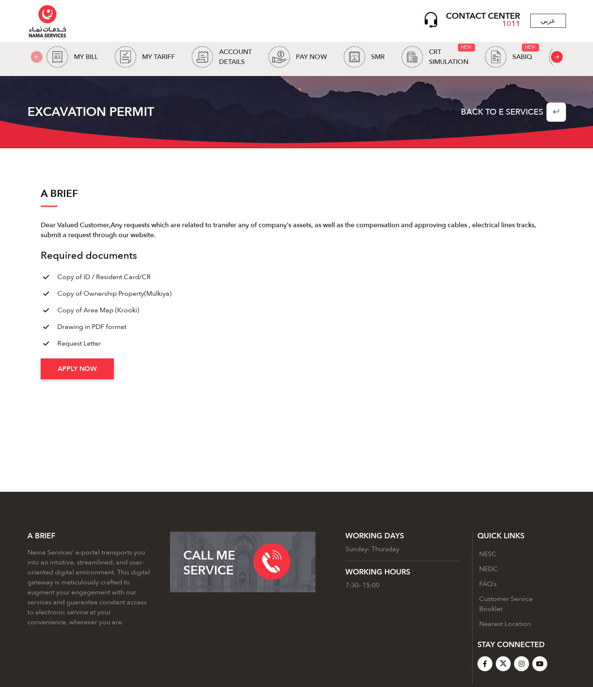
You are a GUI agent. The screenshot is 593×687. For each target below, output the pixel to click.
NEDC (488, 571)
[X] (503, 665)
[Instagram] (521, 665)
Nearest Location (505, 626)
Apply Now (77, 370)
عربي (548, 21)
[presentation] (557, 58)
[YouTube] (539, 665)
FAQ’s (488, 586)
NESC (488, 556)
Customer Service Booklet (506, 606)
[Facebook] (484, 665)
